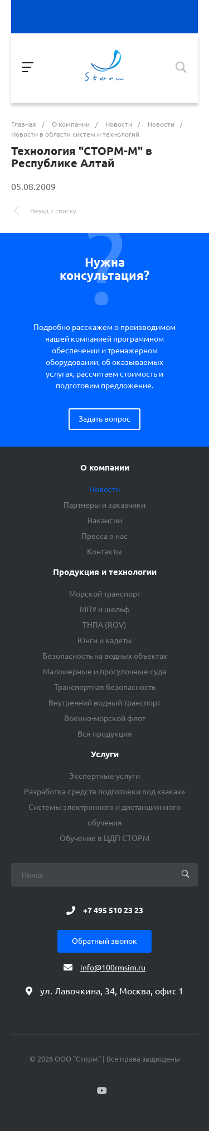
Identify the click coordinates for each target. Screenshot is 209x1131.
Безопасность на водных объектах (104, 656)
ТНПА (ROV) (104, 624)
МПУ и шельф (105, 609)
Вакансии (105, 520)
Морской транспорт (104, 593)
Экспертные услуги (104, 776)
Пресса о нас (104, 536)
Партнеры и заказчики (104, 505)
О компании (104, 467)
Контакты (104, 551)
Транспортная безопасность (104, 687)
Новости (104, 489)
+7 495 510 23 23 (113, 910)
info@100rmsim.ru (112, 967)
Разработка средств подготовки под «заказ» (104, 791)
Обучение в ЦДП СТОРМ (104, 838)
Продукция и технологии (105, 572)
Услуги (105, 754)
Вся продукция (104, 733)
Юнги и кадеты (104, 640)
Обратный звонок (104, 941)
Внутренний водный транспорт (104, 702)
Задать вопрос (104, 418)
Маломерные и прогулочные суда (104, 671)
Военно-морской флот (104, 718)
